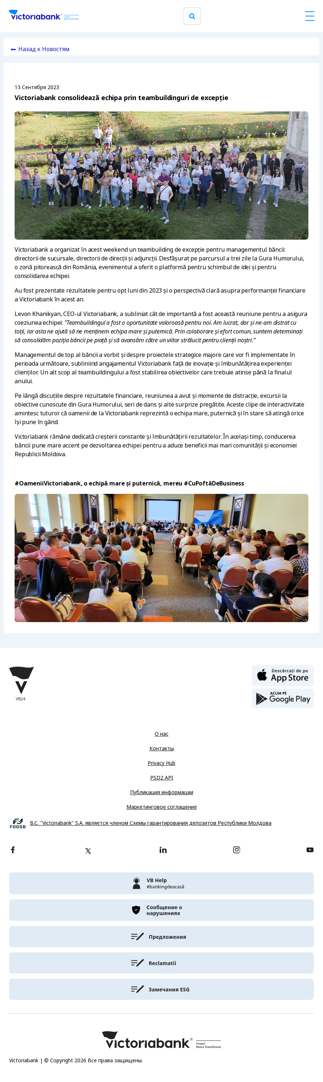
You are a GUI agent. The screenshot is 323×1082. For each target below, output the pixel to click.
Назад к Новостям (44, 49)
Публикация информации (161, 792)
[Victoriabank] (44, 16)
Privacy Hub (161, 763)
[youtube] (310, 851)
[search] (192, 16)
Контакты (161, 748)
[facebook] (12, 851)
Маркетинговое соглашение (161, 807)
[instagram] (236, 851)
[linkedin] (163, 851)
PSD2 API (161, 777)
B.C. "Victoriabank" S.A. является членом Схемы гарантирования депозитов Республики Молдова (150, 823)
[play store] (283, 698)
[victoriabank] (161, 883)
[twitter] (88, 850)
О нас (161, 734)
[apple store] (283, 675)
